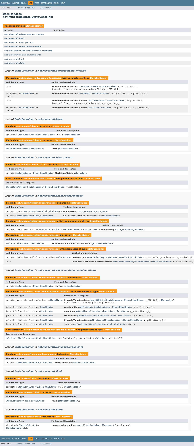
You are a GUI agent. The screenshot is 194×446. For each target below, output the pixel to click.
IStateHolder (26, 93)
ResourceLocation (49, 229)
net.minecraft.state (14, 63)
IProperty (166, 300)
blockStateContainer (84, 362)
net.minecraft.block (14, 38)
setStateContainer (123, 262)
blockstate (81, 173)
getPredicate (86, 307)
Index (56, 3)
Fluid (39, 387)
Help (63, 3)
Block (39, 135)
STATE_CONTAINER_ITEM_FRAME (92, 211)
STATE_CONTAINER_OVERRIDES (130, 229)
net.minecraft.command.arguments (22, 55)
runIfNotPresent (96, 100)
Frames (20, 8)
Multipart (11, 338)
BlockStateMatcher (16, 187)
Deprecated (46, 3)
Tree (37, 3)
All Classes (46, 8)
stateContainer (71, 135)
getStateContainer (68, 149)
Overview (5, 3)
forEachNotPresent (89, 86)
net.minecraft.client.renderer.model (22, 46)
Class (23, 3)
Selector (101, 338)
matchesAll (85, 93)
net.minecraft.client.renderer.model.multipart (28, 51)
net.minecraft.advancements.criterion (24, 34)
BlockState (48, 135)
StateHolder (25, 425)
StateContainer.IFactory (97, 425)
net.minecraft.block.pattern (18, 42)
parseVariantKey (95, 257)
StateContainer (34, 26)
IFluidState (49, 387)
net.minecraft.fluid (14, 59)
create (79, 425)
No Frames (30, 8)
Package (15, 3)
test (90, 107)
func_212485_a (97, 300)
